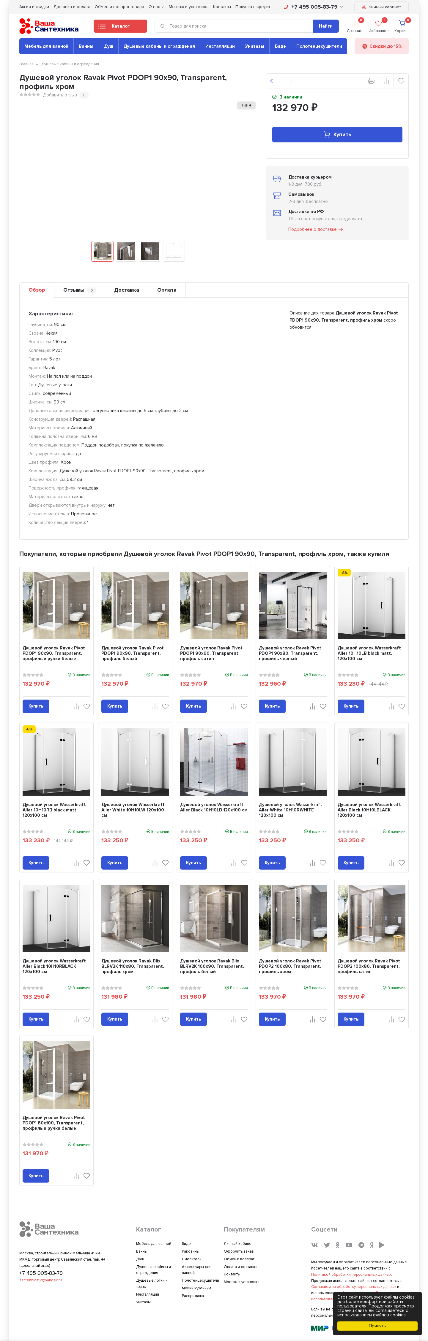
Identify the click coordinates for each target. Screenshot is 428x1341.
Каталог (114, 27)
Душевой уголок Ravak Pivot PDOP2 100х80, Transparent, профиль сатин (369, 966)
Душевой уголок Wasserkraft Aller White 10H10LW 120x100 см (133, 810)
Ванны (86, 46)
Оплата (167, 290)
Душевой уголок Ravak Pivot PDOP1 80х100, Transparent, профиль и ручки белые (54, 1123)
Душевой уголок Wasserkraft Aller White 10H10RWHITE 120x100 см (290, 810)
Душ (108, 46)
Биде (280, 46)
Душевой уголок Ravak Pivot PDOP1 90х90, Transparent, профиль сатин (211, 653)
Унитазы (254, 46)
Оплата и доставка (240, 1266)
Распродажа (193, 1296)
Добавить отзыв (60, 95)
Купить (337, 134)
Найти (326, 26)
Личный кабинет (381, 6)
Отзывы (79, 290)
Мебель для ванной (46, 46)
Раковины (190, 1251)
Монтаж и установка (189, 6)
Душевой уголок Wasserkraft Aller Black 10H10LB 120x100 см (214, 807)
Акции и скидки (34, 6)
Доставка (126, 290)
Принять (377, 1326)
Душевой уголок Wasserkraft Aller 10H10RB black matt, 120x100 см (54, 810)
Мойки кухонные (197, 1288)
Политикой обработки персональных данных (351, 1274)
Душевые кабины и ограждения (159, 46)
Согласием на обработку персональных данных (353, 1286)
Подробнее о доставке (316, 230)
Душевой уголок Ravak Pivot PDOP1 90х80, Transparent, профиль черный (290, 653)
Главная (26, 64)
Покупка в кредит (252, 6)
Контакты (222, 6)
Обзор (37, 290)
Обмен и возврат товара (119, 6)
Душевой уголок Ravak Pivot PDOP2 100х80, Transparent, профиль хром (290, 966)
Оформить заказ (239, 1251)
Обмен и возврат (239, 1259)
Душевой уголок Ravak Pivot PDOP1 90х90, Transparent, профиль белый (132, 653)
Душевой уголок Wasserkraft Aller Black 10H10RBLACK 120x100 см (54, 966)
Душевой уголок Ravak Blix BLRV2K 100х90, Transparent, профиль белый (212, 966)
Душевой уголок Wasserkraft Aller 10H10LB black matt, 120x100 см (369, 653)
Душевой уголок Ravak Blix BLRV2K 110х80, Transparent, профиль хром (132, 966)
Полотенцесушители (319, 46)
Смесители (192, 1259)
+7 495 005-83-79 (313, 7)
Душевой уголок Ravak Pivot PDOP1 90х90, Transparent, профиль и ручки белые (54, 653)
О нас (154, 6)
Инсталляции (220, 46)
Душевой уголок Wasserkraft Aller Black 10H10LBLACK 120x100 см (369, 810)
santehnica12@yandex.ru (40, 1280)
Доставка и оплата (72, 6)
